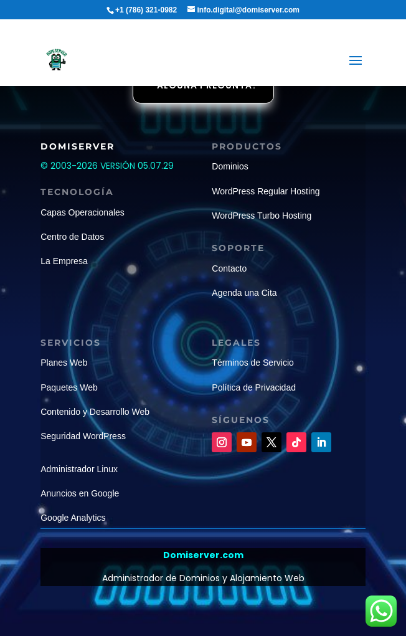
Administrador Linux (79, 469)
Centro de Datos (72, 237)
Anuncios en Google (79, 493)
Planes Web (63, 363)
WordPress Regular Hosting (265, 191)
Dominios (230, 166)
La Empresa (63, 261)
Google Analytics (72, 518)
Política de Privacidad (254, 387)
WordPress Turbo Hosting (261, 216)
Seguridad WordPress (83, 436)
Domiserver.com (203, 555)
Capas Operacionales (82, 212)
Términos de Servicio (253, 363)
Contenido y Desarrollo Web (94, 412)
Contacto (229, 268)
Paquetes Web (69, 387)
